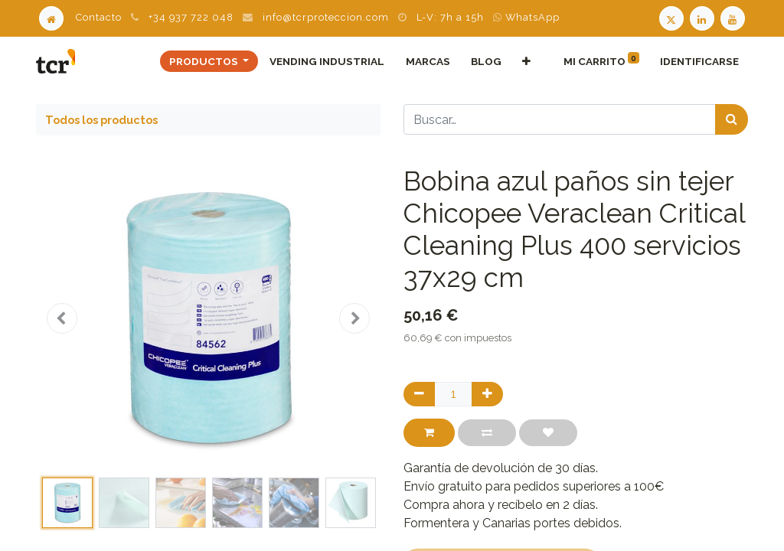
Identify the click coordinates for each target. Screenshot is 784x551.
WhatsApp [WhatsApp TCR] (526, 17)
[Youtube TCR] (734, 17)
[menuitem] (327, 61)
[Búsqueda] (731, 119)
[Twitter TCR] (671, 17)
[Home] (51, 17)
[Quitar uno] (419, 394)
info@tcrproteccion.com (326, 17)
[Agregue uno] (487, 394)
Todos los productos (101, 119)
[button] (526, 61)
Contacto (99, 17)
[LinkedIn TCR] (703, 17)
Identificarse (699, 61)
